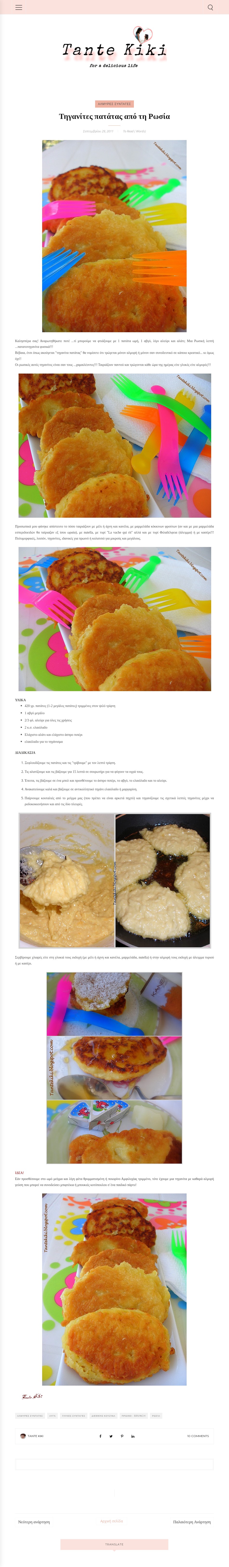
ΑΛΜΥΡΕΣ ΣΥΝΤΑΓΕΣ (114, 104)
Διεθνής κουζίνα (103, 1415)
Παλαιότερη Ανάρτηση (192, 1522)
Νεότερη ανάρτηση (34, 1522)
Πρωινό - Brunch (134, 1415)
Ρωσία (156, 1415)
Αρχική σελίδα (111, 1521)
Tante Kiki (35, 1436)
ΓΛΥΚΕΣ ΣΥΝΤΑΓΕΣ (73, 1415)
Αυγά (52, 1415)
